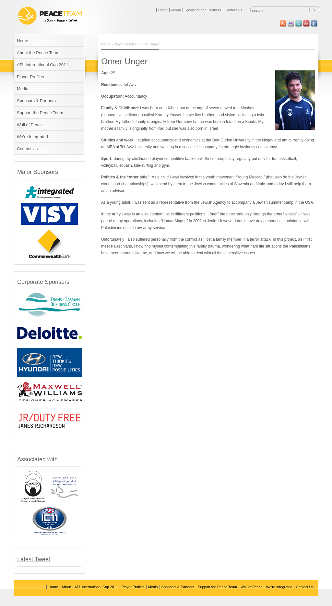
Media (176, 10)
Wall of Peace (30, 124)
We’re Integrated (32, 136)
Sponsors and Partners (202, 10)
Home (163, 10)
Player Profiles (30, 76)
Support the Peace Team (40, 112)
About (66, 587)
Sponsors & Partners (36, 100)
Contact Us (233, 10)
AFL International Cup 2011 (42, 64)
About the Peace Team (38, 52)
